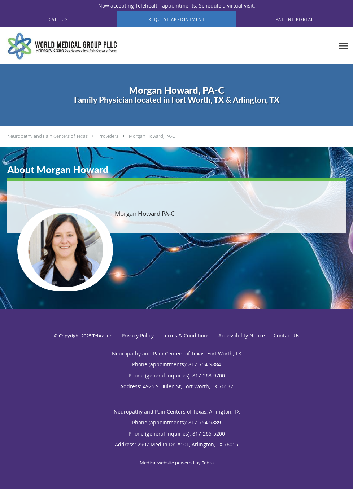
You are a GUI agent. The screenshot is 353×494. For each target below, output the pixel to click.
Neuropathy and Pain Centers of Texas (47, 136)
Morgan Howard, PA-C (152, 136)
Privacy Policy (138, 335)
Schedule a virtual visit (226, 5)
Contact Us (287, 335)
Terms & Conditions (186, 335)
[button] (177, 19)
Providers (108, 136)
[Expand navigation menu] (343, 45)
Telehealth (148, 5)
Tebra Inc (102, 335)
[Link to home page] (60, 46)
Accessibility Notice (241, 335)
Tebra (208, 462)
